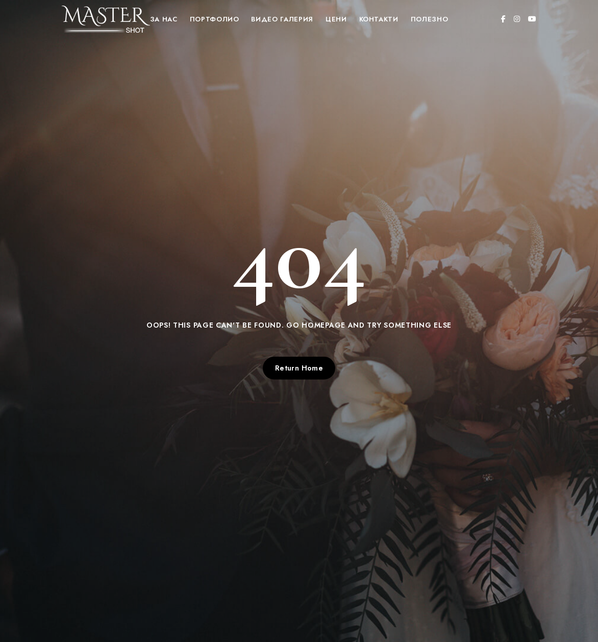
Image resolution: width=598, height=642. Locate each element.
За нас (164, 19)
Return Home (299, 368)
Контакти (378, 19)
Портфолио (214, 19)
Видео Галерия (282, 19)
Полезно (430, 19)
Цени (336, 19)
